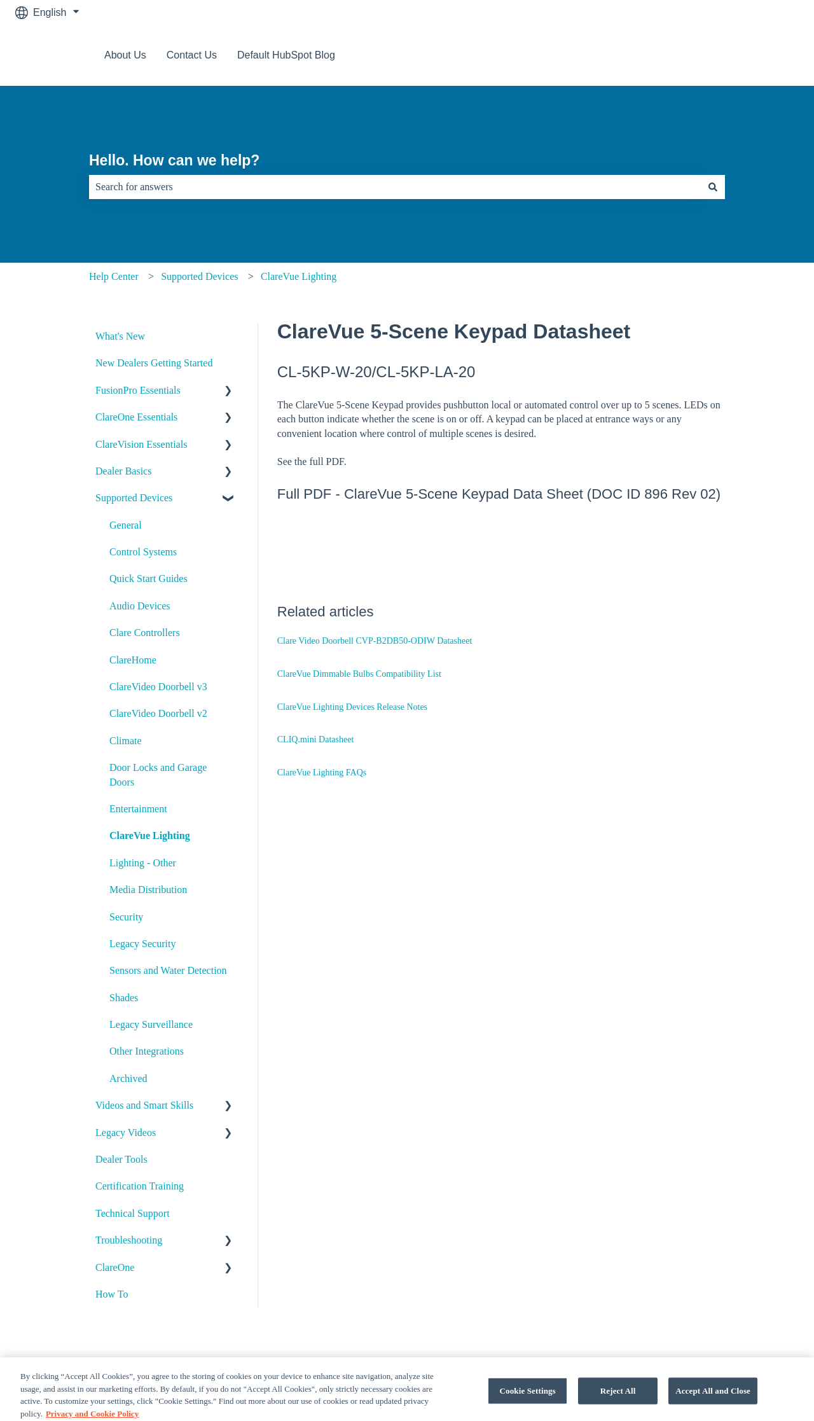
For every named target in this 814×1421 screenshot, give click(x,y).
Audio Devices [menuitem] (139, 605)
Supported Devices (199, 276)
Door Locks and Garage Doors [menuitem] (158, 774)
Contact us (762, 55)
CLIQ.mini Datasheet (315, 739)
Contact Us (192, 55)
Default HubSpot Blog (286, 55)
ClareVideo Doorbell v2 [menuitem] (158, 713)
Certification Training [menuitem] (139, 1186)
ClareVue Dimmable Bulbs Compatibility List (359, 674)
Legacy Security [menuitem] (142, 943)
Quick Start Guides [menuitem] (148, 578)
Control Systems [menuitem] (143, 551)
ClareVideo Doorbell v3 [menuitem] (158, 686)
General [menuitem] (125, 525)
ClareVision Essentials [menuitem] (141, 444)
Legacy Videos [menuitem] (125, 1132)
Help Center (114, 276)
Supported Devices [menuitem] (133, 497)
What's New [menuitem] (120, 336)
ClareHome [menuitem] (132, 660)
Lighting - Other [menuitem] (142, 862)
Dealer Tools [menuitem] (121, 1159)
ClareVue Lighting (298, 276)
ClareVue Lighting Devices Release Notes (352, 707)
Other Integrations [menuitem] (146, 1051)
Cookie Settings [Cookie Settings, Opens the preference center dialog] (528, 1403)
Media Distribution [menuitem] (148, 889)
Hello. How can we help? (174, 160)
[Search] (713, 187)
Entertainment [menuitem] (138, 808)
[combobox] (395, 187)
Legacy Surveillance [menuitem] (151, 1024)
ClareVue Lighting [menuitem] (149, 835)
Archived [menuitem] (128, 1078)
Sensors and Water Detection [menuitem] (168, 970)
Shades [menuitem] (123, 997)
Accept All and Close (712, 1403)
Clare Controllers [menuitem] (144, 632)
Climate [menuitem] (125, 740)
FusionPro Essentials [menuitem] (138, 390)
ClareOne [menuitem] (114, 1267)
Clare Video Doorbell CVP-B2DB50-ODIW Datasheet (375, 641)
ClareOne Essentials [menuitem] (136, 417)
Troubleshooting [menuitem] (128, 1240)
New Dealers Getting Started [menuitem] (153, 362)
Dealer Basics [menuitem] (123, 471)
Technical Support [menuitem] (132, 1213)
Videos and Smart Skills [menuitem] (144, 1105)
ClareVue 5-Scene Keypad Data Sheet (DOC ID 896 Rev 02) (532, 494)
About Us (125, 55)
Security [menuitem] (126, 917)
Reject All (618, 1403)
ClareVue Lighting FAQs (321, 772)
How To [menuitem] (111, 1294)
